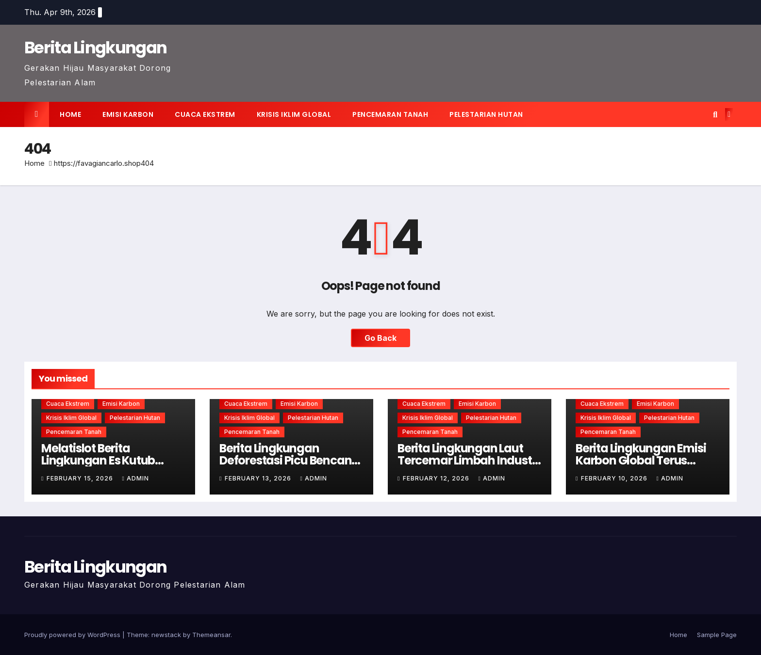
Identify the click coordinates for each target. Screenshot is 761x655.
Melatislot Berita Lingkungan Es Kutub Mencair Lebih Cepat (98, 460)
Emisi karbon (127, 114)
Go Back (380, 338)
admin (135, 478)
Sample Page (717, 635)
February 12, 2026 (437, 478)
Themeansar (211, 635)
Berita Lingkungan (95, 47)
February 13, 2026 (259, 478)
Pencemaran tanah (390, 114)
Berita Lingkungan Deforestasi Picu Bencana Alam (289, 460)
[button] (715, 114)
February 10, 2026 (615, 478)
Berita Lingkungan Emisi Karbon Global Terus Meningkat (641, 460)
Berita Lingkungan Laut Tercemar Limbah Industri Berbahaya (468, 460)
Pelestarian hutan (486, 114)
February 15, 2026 (81, 478)
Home (70, 114)
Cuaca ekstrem (205, 114)
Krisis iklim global (294, 114)
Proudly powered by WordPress (73, 635)
